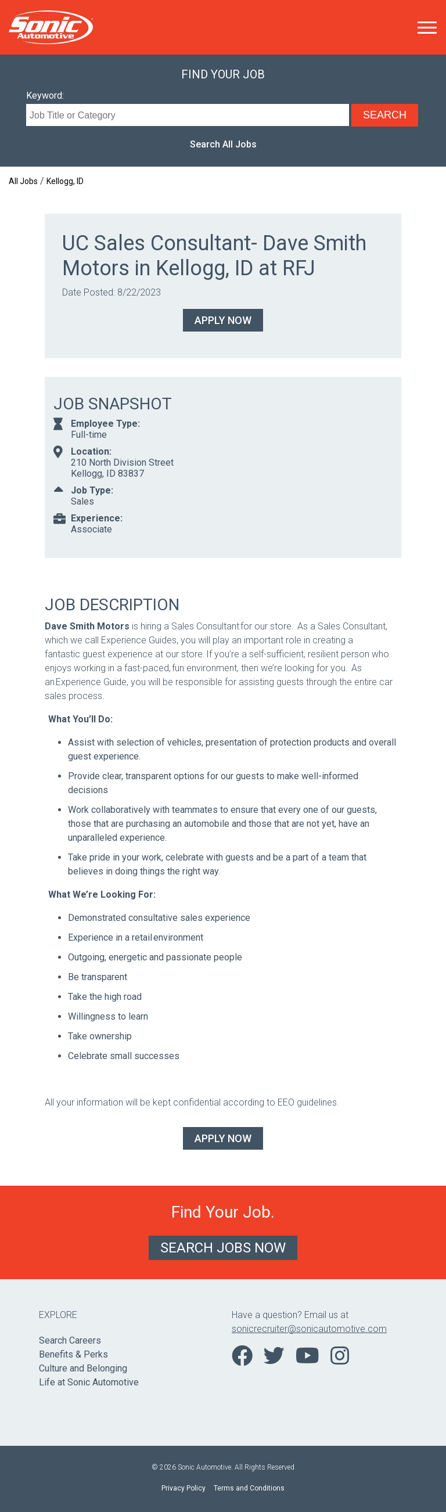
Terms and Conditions (249, 1488)
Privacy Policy (183, 1488)
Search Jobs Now (223, 1248)
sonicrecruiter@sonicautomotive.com (309, 1328)
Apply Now (223, 320)
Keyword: (45, 95)
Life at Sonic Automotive (89, 1382)
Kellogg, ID (65, 181)
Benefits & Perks (73, 1354)
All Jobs (23, 181)
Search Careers (70, 1340)
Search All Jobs (223, 144)
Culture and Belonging (83, 1368)
